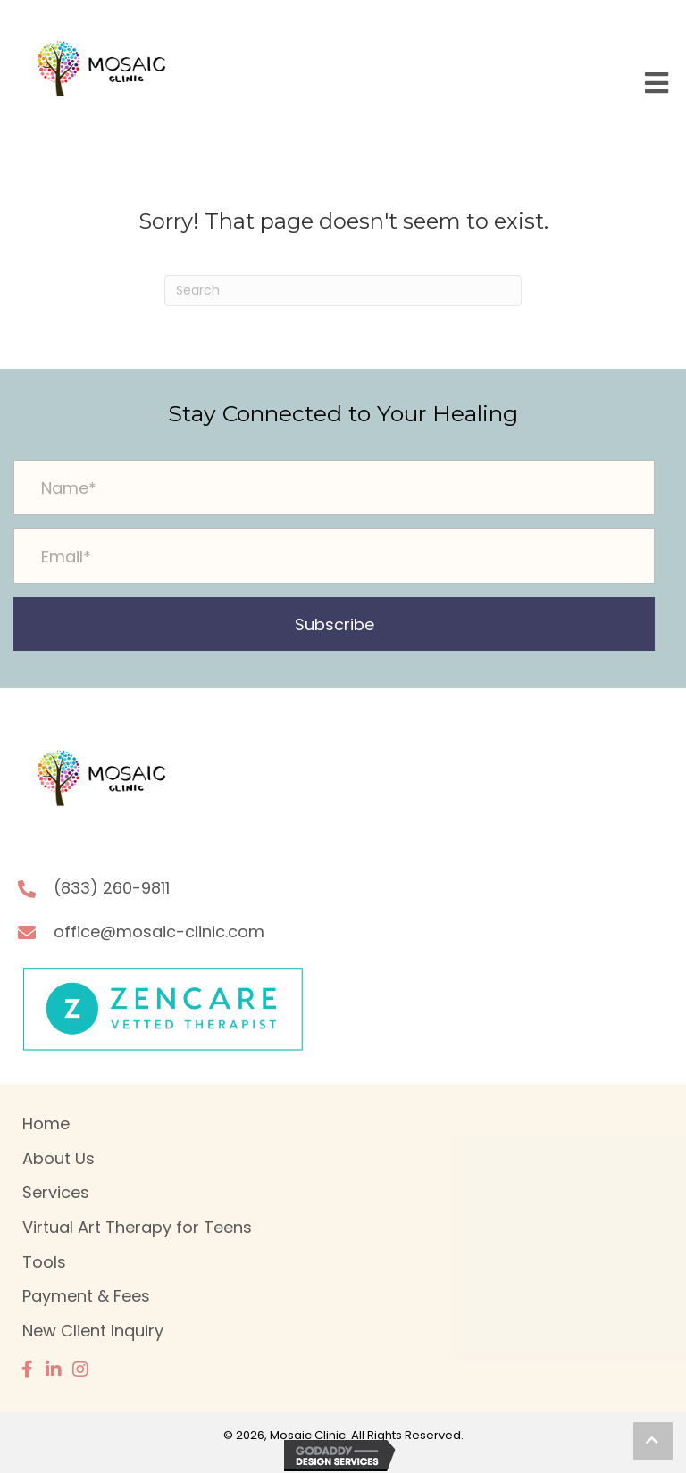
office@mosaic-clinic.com (159, 931)
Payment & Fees (86, 1296)
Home (46, 1123)
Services (55, 1192)
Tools (44, 1262)
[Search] (343, 290)
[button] (334, 624)
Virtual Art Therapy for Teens (137, 1227)
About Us (58, 1158)
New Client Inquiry (92, 1330)
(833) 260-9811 (112, 888)
